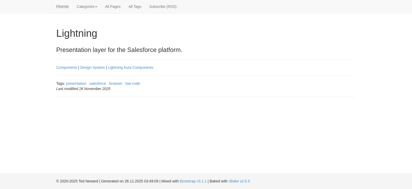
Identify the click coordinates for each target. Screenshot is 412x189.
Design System (92, 67)
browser (115, 83)
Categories (87, 6)
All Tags (134, 6)
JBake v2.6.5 (239, 181)
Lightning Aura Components (130, 67)
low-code (132, 83)
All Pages (113, 6)
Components (66, 67)
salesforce (97, 83)
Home (62, 6)
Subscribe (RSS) (163, 6)
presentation (76, 83)
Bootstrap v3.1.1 (193, 181)
